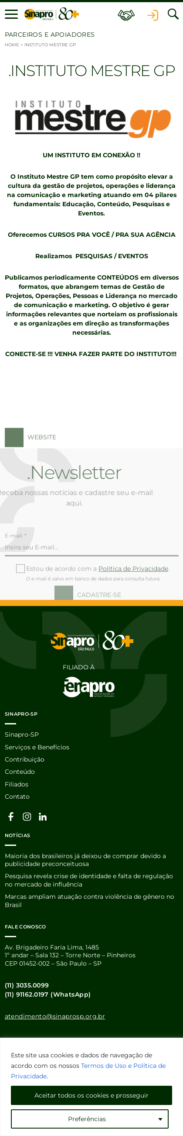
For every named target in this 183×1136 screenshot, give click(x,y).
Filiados (16, 784)
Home (12, 44)
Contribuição (24, 759)
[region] (91, 1087)
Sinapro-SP (22, 734)
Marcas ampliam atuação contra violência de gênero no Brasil (89, 900)
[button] (11, 14)
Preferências (87, 1119)
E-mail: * (16, 552)
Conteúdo (20, 772)
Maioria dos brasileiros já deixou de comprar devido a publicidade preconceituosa (85, 860)
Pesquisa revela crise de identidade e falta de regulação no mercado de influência (89, 880)
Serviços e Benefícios (37, 747)
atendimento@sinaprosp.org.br (55, 1016)
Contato (17, 796)
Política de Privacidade (133, 585)
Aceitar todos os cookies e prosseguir (91, 1095)
